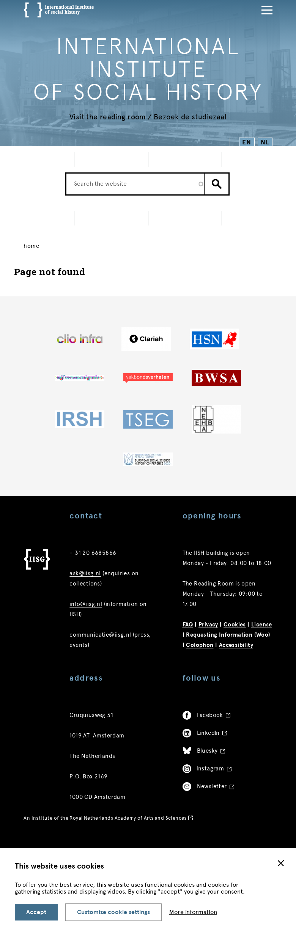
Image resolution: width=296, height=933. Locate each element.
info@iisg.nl (85, 618)
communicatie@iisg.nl (100, 648)
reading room (123, 117)
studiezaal (209, 117)
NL (265, 142)
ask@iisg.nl (85, 587)
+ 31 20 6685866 (92, 567)
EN (247, 142)
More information (193, 912)
